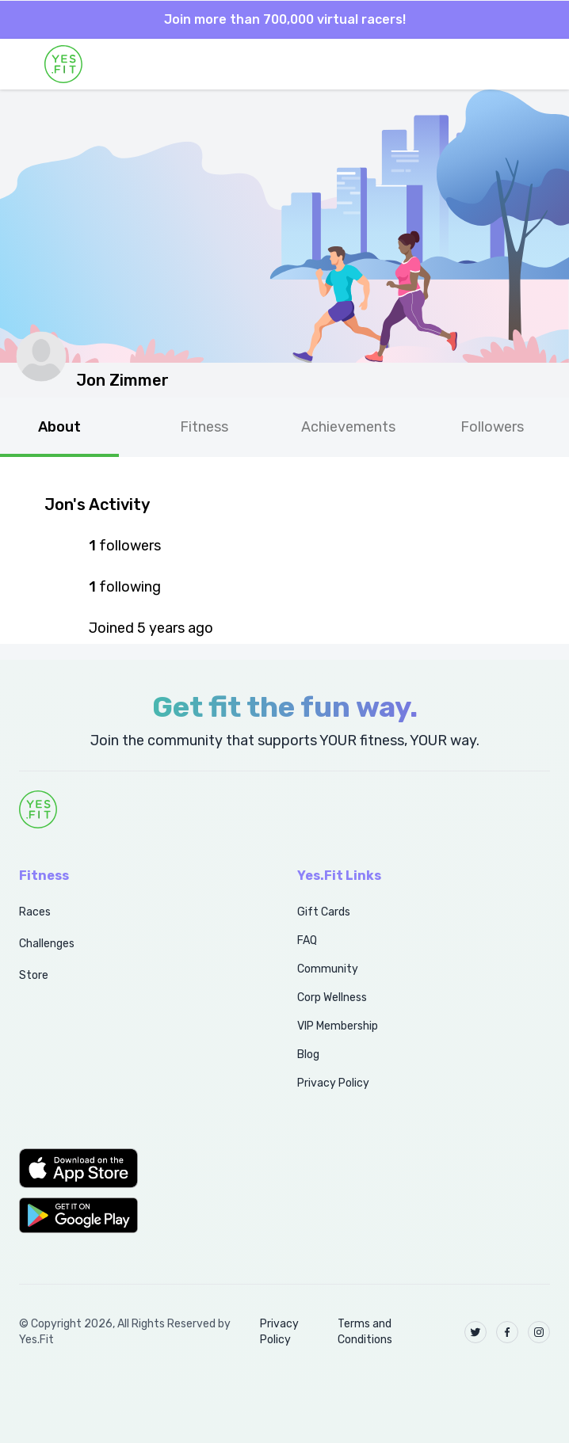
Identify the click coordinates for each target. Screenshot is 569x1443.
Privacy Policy (333, 1083)
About (59, 427)
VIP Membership (337, 1026)
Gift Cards (323, 912)
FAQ (307, 940)
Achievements (348, 427)
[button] (140, 1168)
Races (35, 912)
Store (33, 975)
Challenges (46, 943)
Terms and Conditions (365, 1331)
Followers (492, 427)
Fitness (204, 427)
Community (327, 969)
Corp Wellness (332, 997)
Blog (308, 1054)
